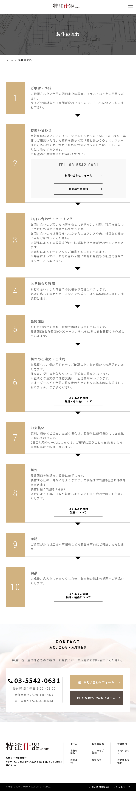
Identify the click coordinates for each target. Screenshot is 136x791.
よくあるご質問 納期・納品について (78, 595)
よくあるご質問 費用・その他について (78, 399)
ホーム (10, 59)
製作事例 (74, 761)
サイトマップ (123, 787)
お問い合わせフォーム (78, 175)
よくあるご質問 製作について (78, 510)
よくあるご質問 (98, 751)
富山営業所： (34, 701)
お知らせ (96, 760)
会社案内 (122, 744)
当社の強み (74, 751)
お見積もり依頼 (78, 189)
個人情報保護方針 (101, 787)
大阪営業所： (34, 694)
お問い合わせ (123, 751)
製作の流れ (98, 744)
